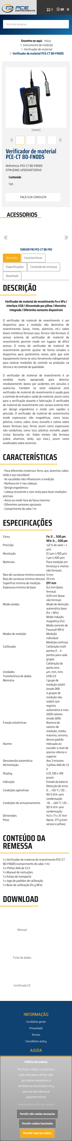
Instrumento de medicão (38, 45)
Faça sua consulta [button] (33, 197)
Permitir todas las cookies (37, 1133)
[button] (12, 140)
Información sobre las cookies (36, 1104)
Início (47, 40)
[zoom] (36, 99)
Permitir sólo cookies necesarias (37, 1114)
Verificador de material (38, 49)
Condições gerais (36, 1021)
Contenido (15, 177)
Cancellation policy (36, 1041)
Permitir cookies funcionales (37, 1123)
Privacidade (36, 1028)
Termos (36, 1034)
